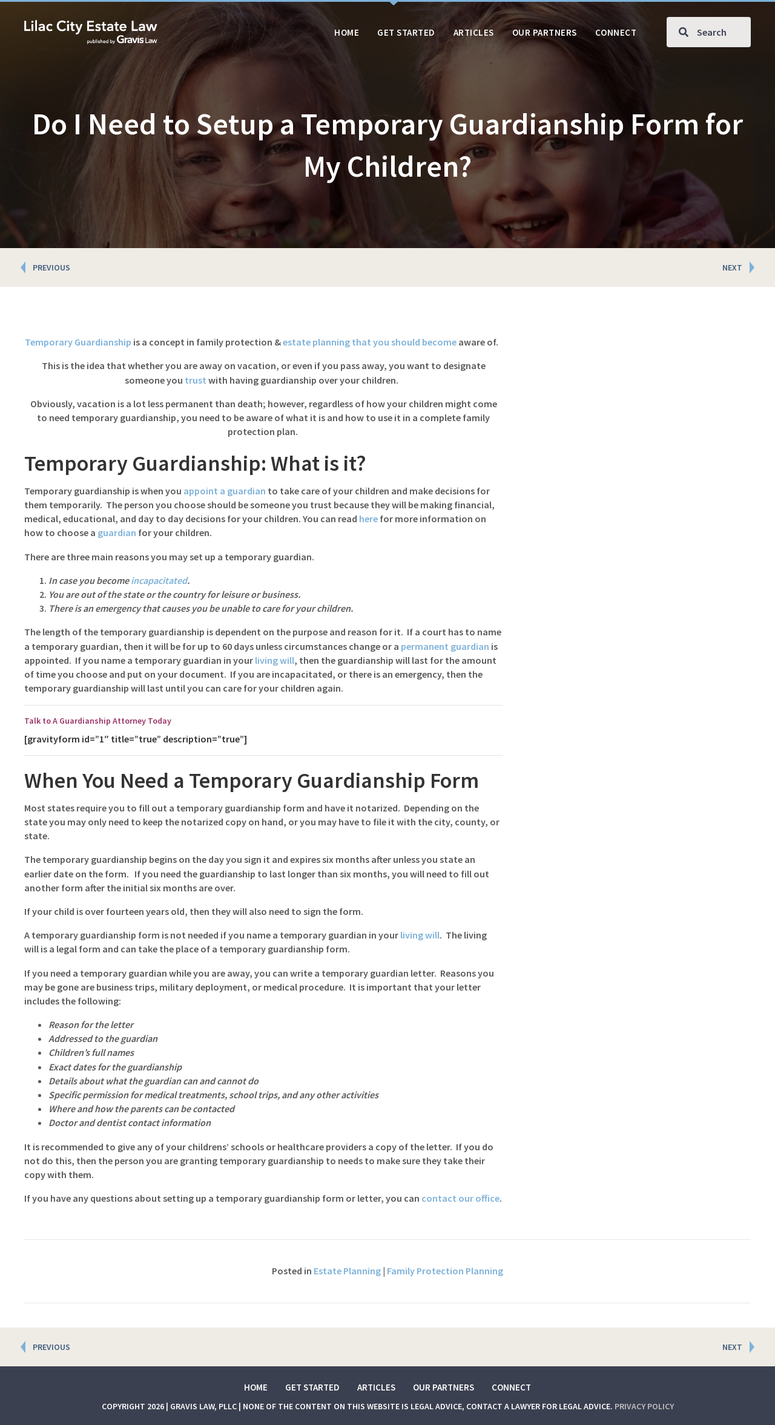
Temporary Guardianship (78, 342)
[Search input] (709, 32)
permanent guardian (445, 646)
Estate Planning (347, 1271)
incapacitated (159, 580)
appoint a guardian (224, 491)
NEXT (732, 267)
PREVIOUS (51, 267)
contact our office (460, 1198)
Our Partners (443, 1387)
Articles (376, 1387)
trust (195, 380)
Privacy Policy (644, 1406)
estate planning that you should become (370, 342)
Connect (511, 1387)
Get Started (312, 1387)
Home (256, 1387)
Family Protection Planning (445, 1271)
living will (274, 660)
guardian (116, 532)
